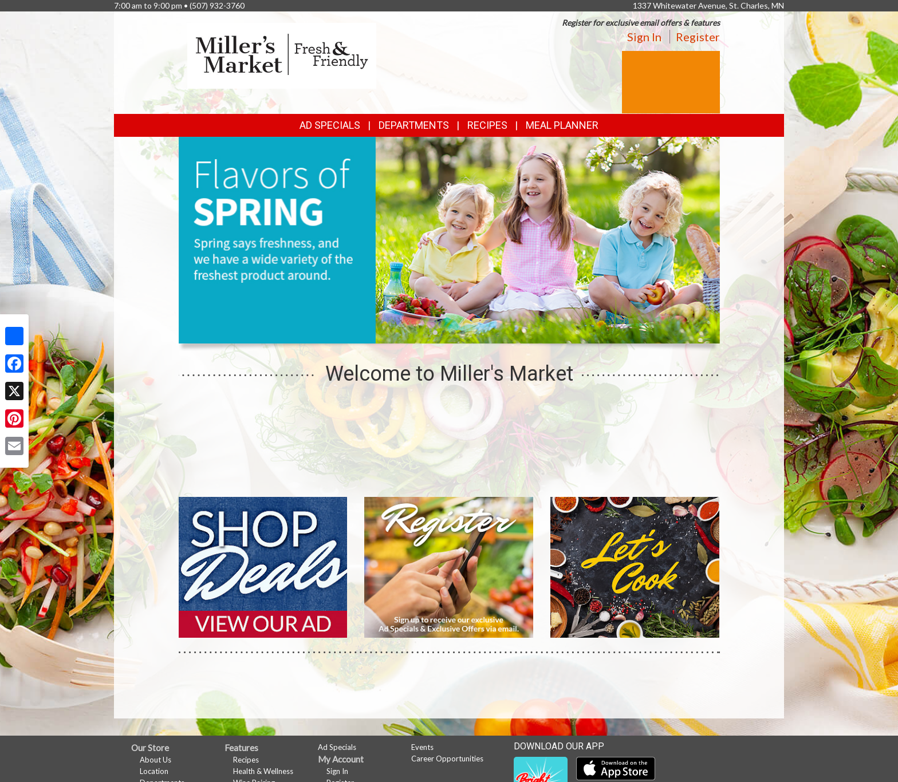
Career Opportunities (447, 758)
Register (698, 37)
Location (154, 771)
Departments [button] (414, 125)
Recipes (487, 125)
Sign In (644, 37)
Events (422, 747)
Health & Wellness (263, 771)
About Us (155, 759)
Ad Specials (330, 125)
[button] (435, 332)
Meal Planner (562, 125)
